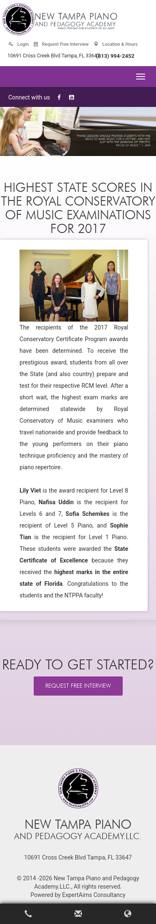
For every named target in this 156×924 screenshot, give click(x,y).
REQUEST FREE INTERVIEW (78, 685)
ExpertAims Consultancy (93, 895)
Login (19, 44)
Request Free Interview (61, 44)
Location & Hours (116, 44)
